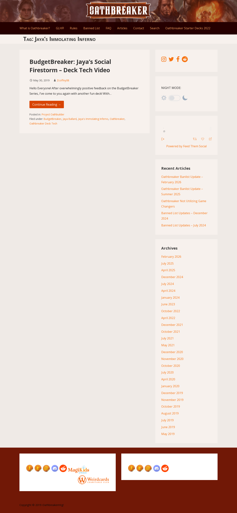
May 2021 (168, 345)
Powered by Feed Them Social (186, 146)
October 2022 (170, 311)
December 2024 (172, 277)
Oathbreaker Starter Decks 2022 (187, 28)
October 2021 (170, 332)
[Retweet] (195, 138)
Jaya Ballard (70, 119)
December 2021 (172, 325)
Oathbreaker (117, 119)
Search (154, 28)
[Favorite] (203, 138)
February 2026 (171, 257)
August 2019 (170, 413)
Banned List (91, 28)
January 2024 (170, 297)
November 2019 (172, 400)
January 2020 (170, 386)
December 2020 (172, 352)
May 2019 (168, 434)
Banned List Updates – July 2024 (183, 225)
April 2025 (168, 270)
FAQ (108, 28)
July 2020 (167, 373)
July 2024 (167, 284)
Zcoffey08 (63, 80)
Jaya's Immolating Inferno (93, 119)
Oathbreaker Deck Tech (43, 123)
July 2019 (167, 420)
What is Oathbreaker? (35, 28)
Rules (73, 28)
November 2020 (172, 359)
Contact (138, 28)
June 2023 (168, 304)
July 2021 (167, 338)
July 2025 (167, 263)
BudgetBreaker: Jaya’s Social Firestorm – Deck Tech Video (70, 66)
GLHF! (60, 28)
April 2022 (168, 318)
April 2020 (168, 379)
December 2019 (172, 393)
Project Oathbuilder (53, 114)
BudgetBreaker (52, 119)
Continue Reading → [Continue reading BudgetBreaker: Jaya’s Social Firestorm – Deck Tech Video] (46, 104)
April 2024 (168, 291)
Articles (122, 28)
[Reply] (209, 138)
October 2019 (170, 407)
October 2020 (170, 366)
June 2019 (168, 427)
